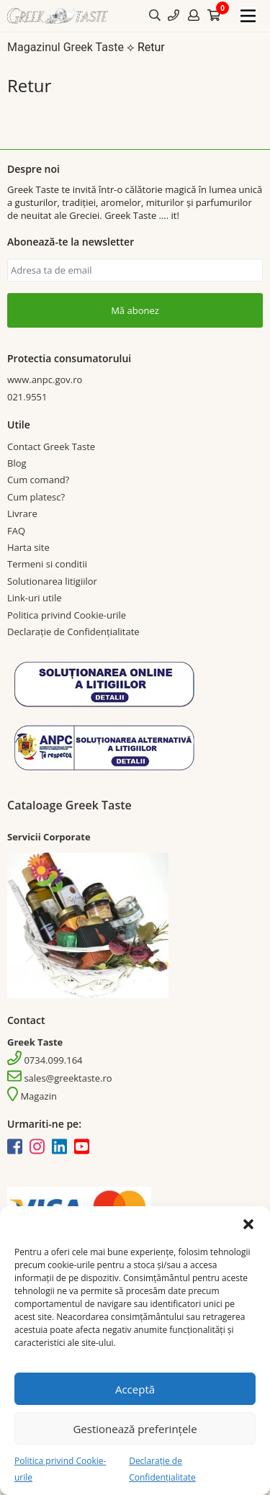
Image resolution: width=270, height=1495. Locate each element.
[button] (248, 1224)
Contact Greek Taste (51, 446)
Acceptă (135, 1389)
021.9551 (27, 396)
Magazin (32, 1096)
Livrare (22, 513)
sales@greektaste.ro (59, 1078)
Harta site (28, 547)
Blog (17, 463)
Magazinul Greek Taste (65, 47)
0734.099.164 (45, 1060)
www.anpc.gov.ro (44, 379)
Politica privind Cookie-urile (66, 615)
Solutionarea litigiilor (52, 581)
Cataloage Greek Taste (69, 805)
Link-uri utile (34, 597)
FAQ (16, 530)
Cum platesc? (36, 496)
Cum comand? (38, 479)
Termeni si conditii (47, 563)
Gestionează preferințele (135, 1429)
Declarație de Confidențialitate (73, 631)
